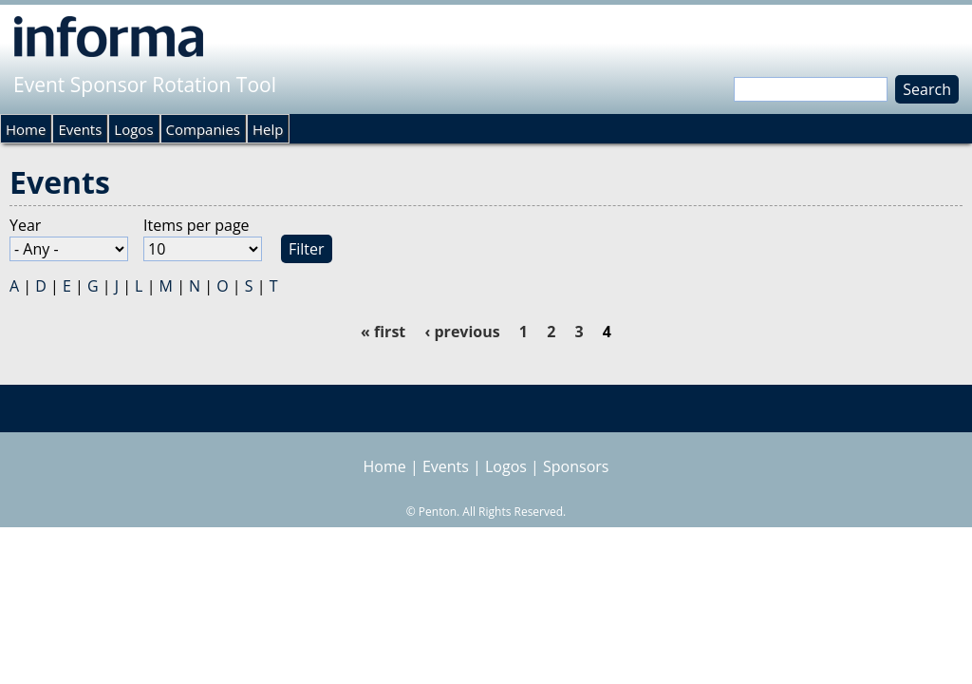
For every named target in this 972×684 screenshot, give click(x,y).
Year (25, 225)
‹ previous (461, 331)
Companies (203, 129)
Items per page (196, 225)
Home (26, 129)
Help (267, 129)
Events (80, 129)
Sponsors (575, 466)
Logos (133, 129)
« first (383, 331)
